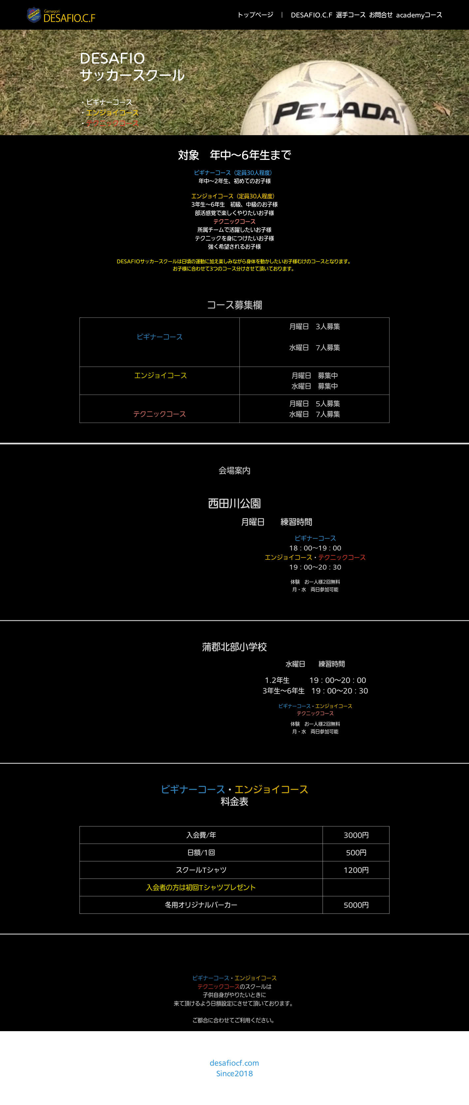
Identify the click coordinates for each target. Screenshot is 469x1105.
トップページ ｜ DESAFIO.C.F (285, 15)
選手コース (351, 15)
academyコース (419, 15)
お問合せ (381, 15)
